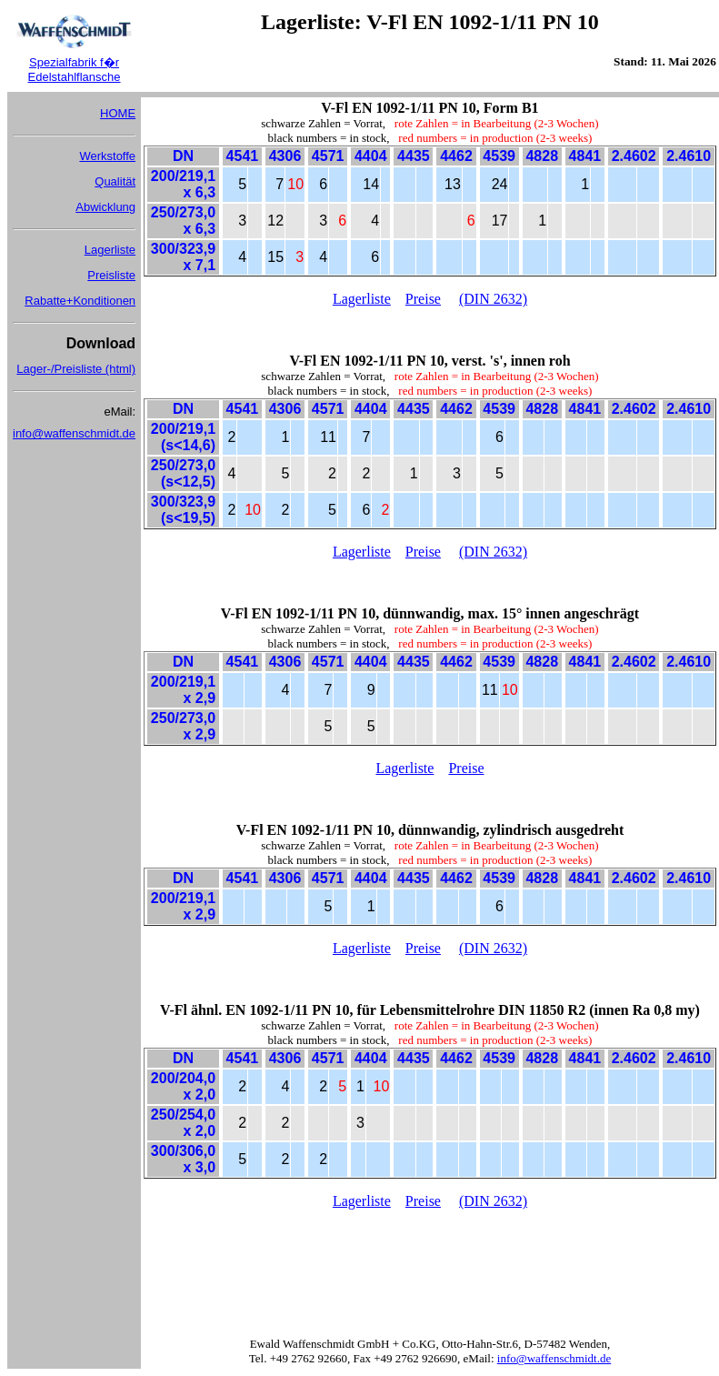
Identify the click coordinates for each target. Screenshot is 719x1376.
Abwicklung (105, 207)
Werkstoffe (107, 156)
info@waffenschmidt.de (74, 433)
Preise (423, 298)
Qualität (115, 181)
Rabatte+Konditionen (80, 300)
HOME (117, 113)
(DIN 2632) (493, 298)
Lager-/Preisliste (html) (75, 369)
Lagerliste (110, 249)
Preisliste (111, 275)
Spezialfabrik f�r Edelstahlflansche (74, 69)
